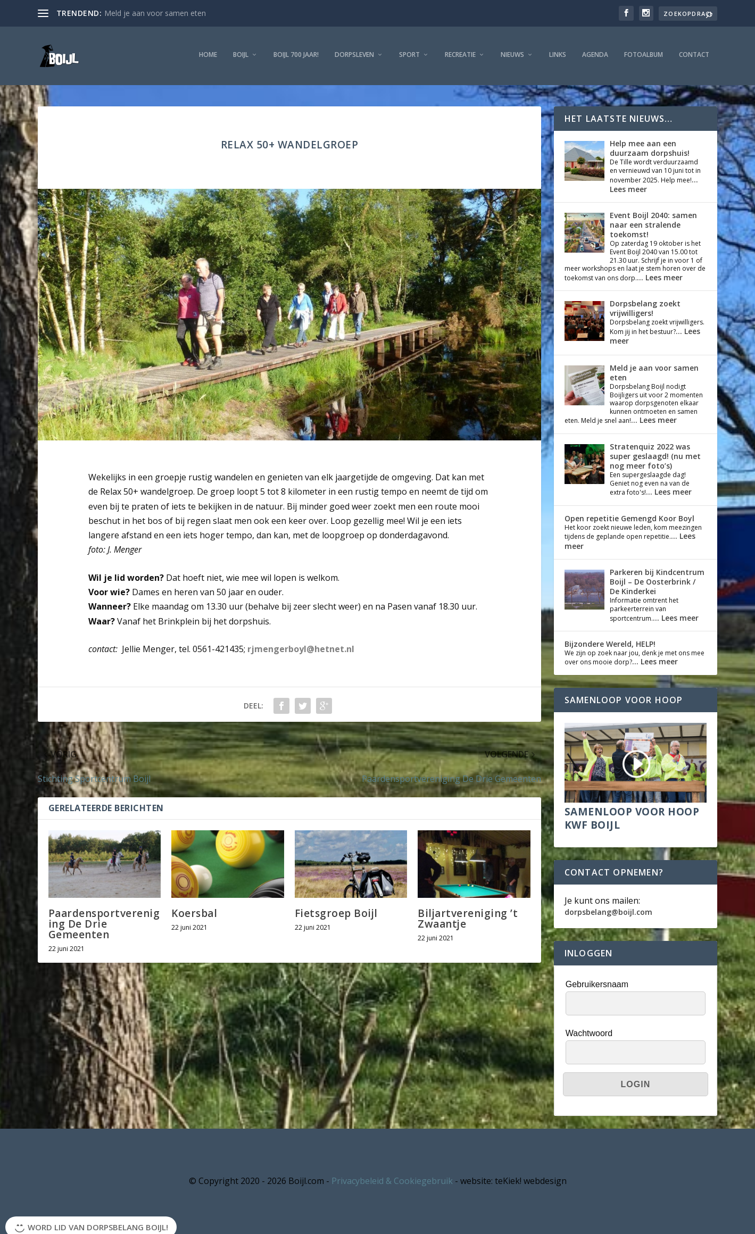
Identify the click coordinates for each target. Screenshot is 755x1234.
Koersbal (194, 913)
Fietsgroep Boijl (336, 913)
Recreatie (460, 55)
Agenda (595, 55)
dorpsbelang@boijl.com (608, 912)
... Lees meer (660, 277)
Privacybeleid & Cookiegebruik (392, 1181)
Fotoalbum (643, 55)
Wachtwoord (589, 1033)
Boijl (240, 55)
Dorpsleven (354, 55)
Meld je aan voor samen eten (155, 13)
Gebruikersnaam (597, 984)
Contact (694, 55)
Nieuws (512, 55)
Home (208, 55)
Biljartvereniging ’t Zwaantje (468, 918)
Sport (409, 55)
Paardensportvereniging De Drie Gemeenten (104, 923)
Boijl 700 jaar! (296, 55)
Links (557, 55)
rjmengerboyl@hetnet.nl (300, 649)
